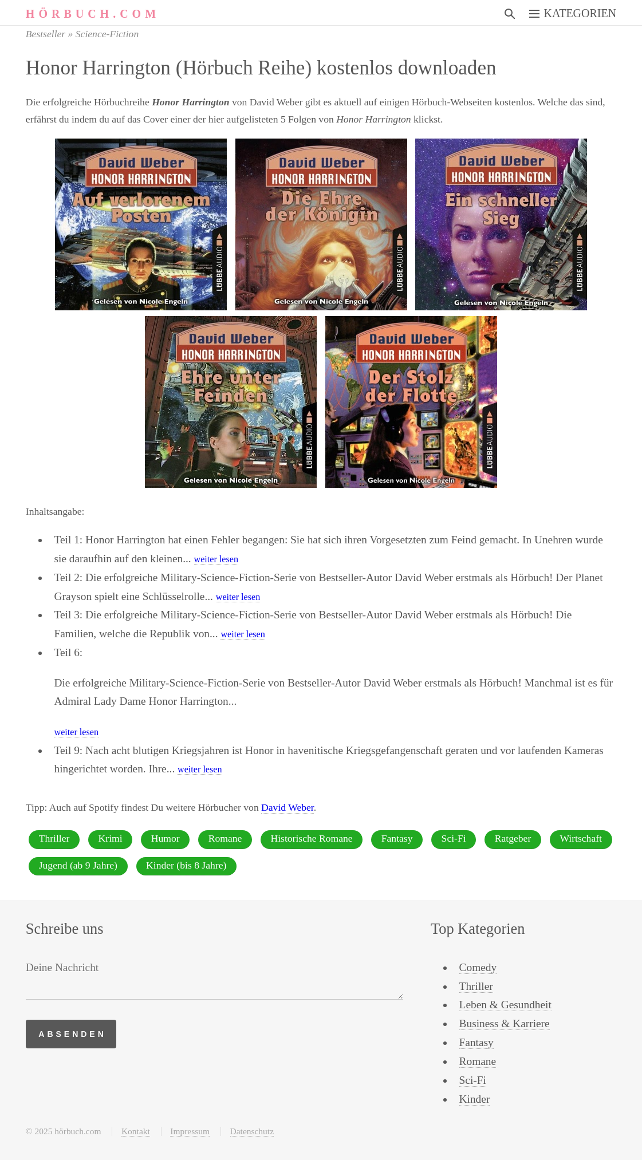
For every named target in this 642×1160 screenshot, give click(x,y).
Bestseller (45, 34)
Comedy (478, 967)
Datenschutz (252, 1131)
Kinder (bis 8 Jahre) (186, 865)
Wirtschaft (581, 838)
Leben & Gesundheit (505, 1005)
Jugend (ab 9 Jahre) (78, 865)
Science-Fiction (107, 34)
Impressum (190, 1131)
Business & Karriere (504, 1023)
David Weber (287, 807)
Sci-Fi (454, 838)
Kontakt (135, 1131)
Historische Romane (311, 838)
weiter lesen (216, 559)
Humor (165, 838)
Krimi (111, 838)
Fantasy (397, 838)
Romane (225, 838)
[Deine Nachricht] (214, 979)
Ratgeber (513, 838)
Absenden (72, 1034)
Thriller (54, 838)
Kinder (474, 1099)
